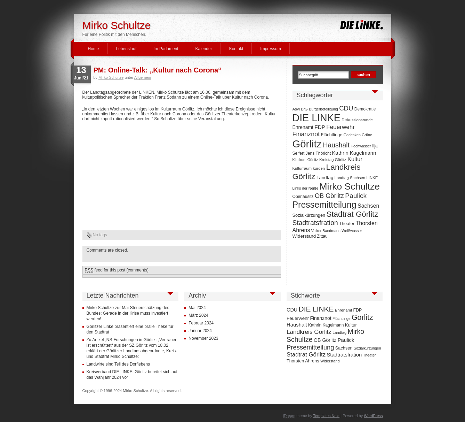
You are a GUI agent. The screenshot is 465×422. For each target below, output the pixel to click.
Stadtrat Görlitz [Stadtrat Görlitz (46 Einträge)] (352, 214)
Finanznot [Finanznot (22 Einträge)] (306, 134)
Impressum (270, 48)
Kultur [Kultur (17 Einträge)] (354, 159)
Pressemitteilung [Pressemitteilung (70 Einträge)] (324, 204)
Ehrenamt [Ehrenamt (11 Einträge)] (302, 127)
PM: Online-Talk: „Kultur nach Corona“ (158, 70)
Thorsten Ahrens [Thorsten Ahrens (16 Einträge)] (303, 360)
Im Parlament (165, 48)
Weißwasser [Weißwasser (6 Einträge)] (352, 231)
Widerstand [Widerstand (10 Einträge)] (304, 236)
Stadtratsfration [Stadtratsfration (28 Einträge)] (315, 223)
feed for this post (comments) (117, 270)
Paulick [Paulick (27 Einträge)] (356, 195)
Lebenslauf (126, 48)
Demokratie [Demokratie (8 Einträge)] (365, 109)
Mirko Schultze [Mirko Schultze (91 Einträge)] (349, 186)
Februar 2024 (201, 323)
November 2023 (203, 338)
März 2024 (198, 315)
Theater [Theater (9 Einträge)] (346, 223)
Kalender (203, 48)
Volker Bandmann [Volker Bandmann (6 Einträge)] (325, 231)
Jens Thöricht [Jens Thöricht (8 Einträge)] (318, 153)
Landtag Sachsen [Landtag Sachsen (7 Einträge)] (350, 178)
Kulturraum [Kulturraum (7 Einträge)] (302, 168)
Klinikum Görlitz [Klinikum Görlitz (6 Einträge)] (305, 160)
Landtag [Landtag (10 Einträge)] (324, 177)
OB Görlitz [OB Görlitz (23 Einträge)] (329, 195)
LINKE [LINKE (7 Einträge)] (372, 178)
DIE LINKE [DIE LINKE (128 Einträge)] (316, 117)
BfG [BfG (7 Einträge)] (304, 109)
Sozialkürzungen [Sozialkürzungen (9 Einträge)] (309, 215)
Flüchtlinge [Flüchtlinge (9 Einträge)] (332, 134)
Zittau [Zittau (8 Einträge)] (322, 236)
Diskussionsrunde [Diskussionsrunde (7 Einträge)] (357, 120)
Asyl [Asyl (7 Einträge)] (296, 109)
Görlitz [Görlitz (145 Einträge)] (307, 143)
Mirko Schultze (116, 25)
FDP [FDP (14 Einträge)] (319, 127)
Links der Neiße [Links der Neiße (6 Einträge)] (305, 188)
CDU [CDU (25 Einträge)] (346, 108)
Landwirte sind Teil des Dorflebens (118, 364)
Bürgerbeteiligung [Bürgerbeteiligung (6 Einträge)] (323, 109)
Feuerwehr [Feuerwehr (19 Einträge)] (340, 127)
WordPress (373, 416)
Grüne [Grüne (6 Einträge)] (367, 135)
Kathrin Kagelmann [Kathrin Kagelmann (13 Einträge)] (354, 153)
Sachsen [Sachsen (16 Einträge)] (368, 205)
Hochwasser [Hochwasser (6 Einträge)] (361, 146)
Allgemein (142, 77)
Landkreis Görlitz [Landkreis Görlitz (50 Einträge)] (309, 331)
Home (93, 48)
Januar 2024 (200, 330)
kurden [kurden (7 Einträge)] (319, 168)
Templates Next (326, 416)
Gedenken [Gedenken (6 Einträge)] (352, 135)
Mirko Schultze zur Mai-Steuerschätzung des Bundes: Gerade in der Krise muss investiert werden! (128, 313)
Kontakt (236, 48)
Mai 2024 (197, 307)
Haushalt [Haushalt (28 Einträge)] (336, 145)
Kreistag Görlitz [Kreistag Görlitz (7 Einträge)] (332, 160)
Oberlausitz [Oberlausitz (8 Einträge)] (303, 196)
